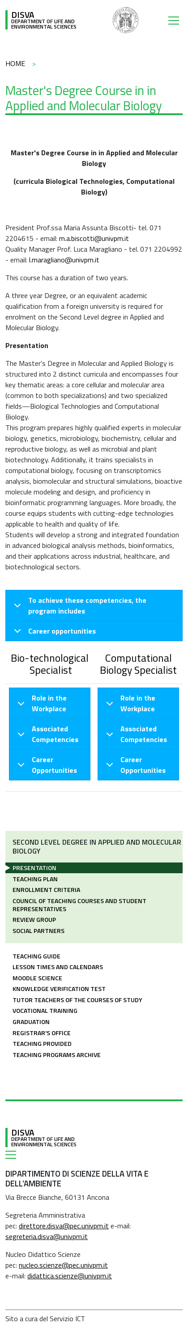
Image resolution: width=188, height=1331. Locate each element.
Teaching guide (36, 956)
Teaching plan (35, 878)
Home (15, 63)
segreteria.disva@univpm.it (46, 1236)
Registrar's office (42, 1032)
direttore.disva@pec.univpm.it (64, 1225)
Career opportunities (53, 633)
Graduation (31, 1021)
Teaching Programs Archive (57, 1054)
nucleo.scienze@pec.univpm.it (63, 1265)
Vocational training (45, 1010)
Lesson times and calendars (58, 966)
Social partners (38, 930)
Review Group (34, 919)
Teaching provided (42, 1043)
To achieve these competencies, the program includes (78, 607)
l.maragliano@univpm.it (64, 259)
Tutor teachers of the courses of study (77, 999)
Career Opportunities (45, 766)
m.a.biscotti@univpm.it (94, 238)
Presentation (34, 867)
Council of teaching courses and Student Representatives (79, 904)
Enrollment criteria (46, 889)
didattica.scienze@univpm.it (69, 1275)
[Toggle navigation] (175, 20)
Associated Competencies (46, 735)
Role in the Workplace (40, 704)
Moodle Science (37, 978)
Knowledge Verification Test (59, 988)
